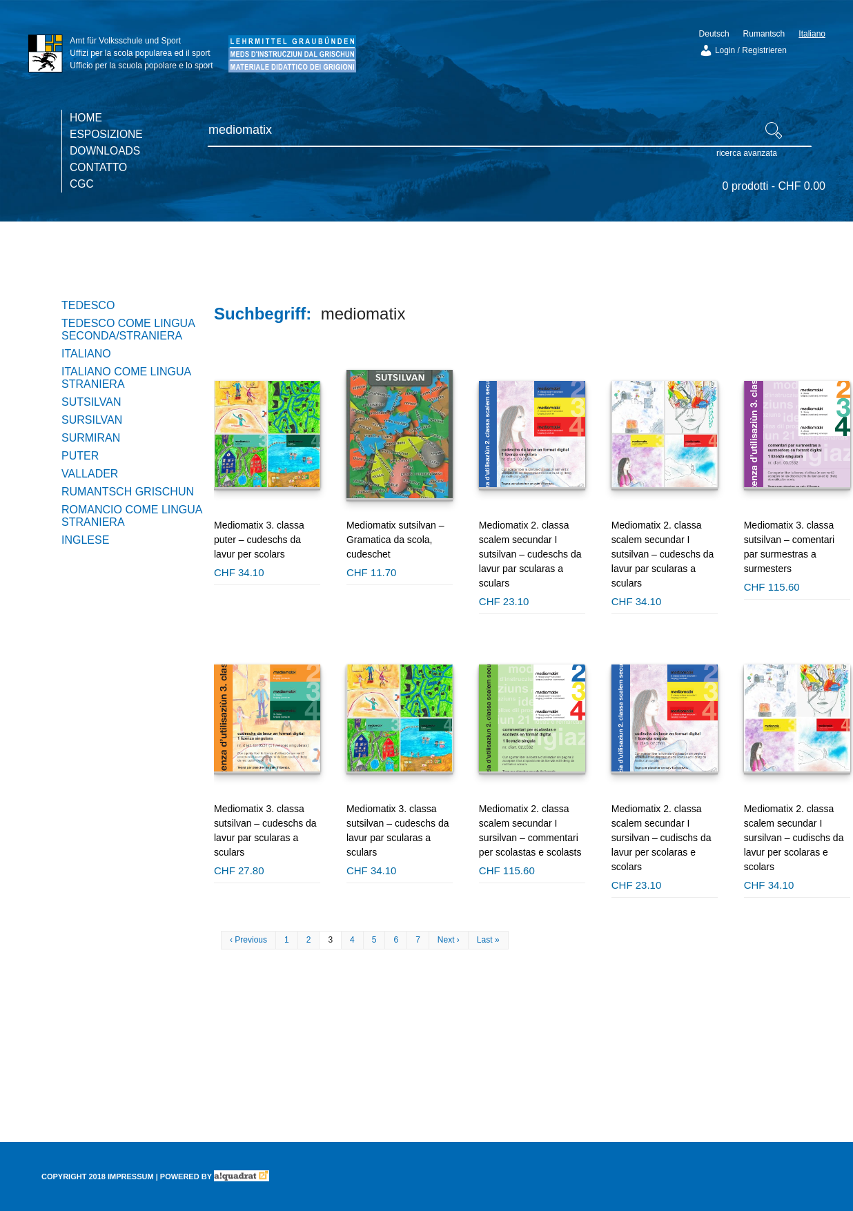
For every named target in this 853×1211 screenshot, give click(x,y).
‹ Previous (248, 940)
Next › (449, 940)
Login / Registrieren (743, 50)
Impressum (131, 1176)
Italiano (86, 354)
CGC (82, 184)
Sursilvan (91, 420)
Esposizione (106, 134)
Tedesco (88, 305)
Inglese (85, 540)
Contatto (98, 167)
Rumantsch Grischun (127, 492)
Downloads (105, 151)
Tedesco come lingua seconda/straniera (128, 329)
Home (86, 118)
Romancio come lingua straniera (131, 516)
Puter (80, 456)
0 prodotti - (774, 186)
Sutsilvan (91, 402)
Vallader (89, 474)
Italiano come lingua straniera (125, 378)
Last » (488, 940)
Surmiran (90, 438)
